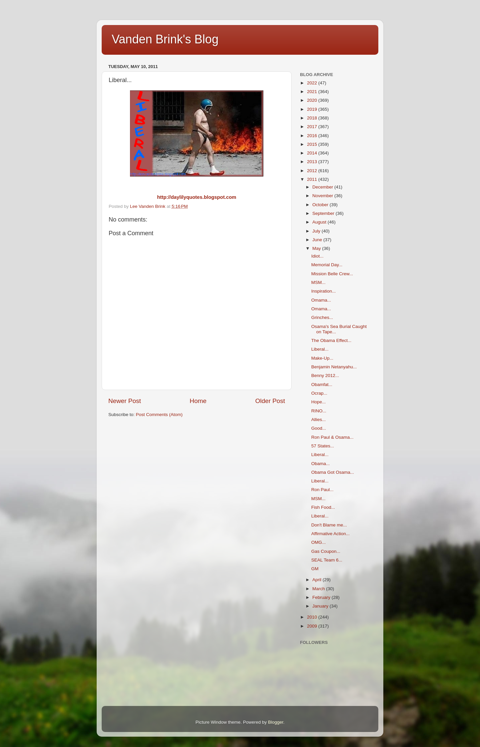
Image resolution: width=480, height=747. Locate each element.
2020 (312, 100)
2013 (312, 161)
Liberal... (320, 349)
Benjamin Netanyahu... (334, 366)
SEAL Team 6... (326, 560)
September (324, 213)
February (322, 597)
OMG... (318, 542)
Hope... (318, 401)
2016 (312, 135)
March (319, 588)
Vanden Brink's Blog (165, 39)
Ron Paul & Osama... (332, 437)
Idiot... (317, 256)
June (317, 239)
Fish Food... (323, 507)
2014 (312, 152)
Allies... (318, 419)
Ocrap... (319, 393)
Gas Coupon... (325, 551)
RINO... (318, 410)
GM (315, 568)
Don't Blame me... (329, 524)
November (323, 195)
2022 (312, 82)
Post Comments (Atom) (159, 414)
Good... (318, 428)
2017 (312, 126)
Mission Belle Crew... (332, 273)
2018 (312, 117)
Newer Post (124, 400)
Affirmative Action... (330, 533)
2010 (312, 617)
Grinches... (322, 317)
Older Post (270, 400)
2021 (312, 91)
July (317, 231)
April (317, 579)
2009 (312, 626)
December (323, 187)
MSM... (318, 282)
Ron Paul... (322, 489)
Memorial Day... (327, 264)
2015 (312, 144)
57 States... (322, 445)
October (321, 204)
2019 (312, 109)
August (320, 222)
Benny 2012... (325, 375)
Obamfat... (321, 384)
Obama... (320, 463)
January (321, 606)
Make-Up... (322, 358)
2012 (312, 170)
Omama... (321, 300)
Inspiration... (323, 291)
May (317, 248)
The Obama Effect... (331, 340)
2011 (312, 179)
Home (198, 400)
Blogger (275, 722)
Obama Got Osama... (332, 472)
